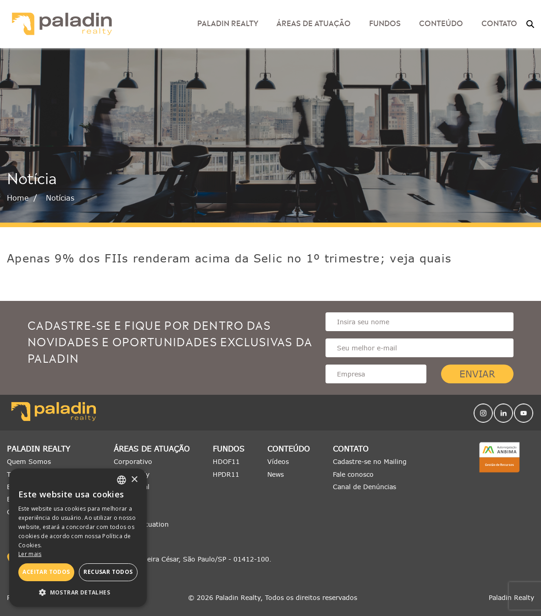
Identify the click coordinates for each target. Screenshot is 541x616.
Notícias (60, 197)
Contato (499, 22)
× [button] (134, 479)
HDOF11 (226, 461)
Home (18, 197)
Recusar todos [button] (107, 572)
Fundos (385, 22)
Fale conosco (353, 474)
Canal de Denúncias (364, 487)
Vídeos (278, 461)
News (275, 474)
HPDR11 (226, 474)
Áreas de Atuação (313, 22)
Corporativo (133, 461)
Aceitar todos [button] (46, 572)
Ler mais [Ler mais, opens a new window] (29, 554)
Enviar (477, 374)
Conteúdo (441, 22)
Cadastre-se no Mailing (370, 461)
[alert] (78, 538)
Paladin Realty (227, 22)
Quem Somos (29, 461)
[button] (78, 592)
